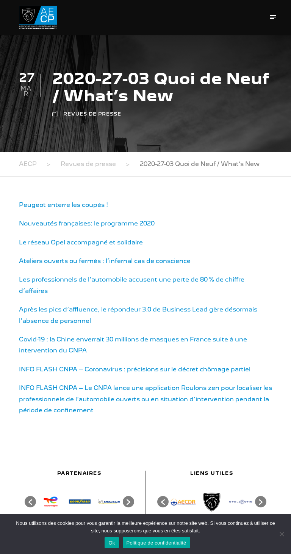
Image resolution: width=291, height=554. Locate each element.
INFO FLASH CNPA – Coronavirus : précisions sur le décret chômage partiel (134, 369)
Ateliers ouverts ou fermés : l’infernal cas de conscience (105, 260)
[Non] (281, 534)
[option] (50, 501)
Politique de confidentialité (156, 543)
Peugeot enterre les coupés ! (63, 204)
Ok (111, 543)
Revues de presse (92, 114)
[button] (30, 501)
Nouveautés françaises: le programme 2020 (87, 223)
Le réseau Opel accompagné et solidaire (81, 242)
